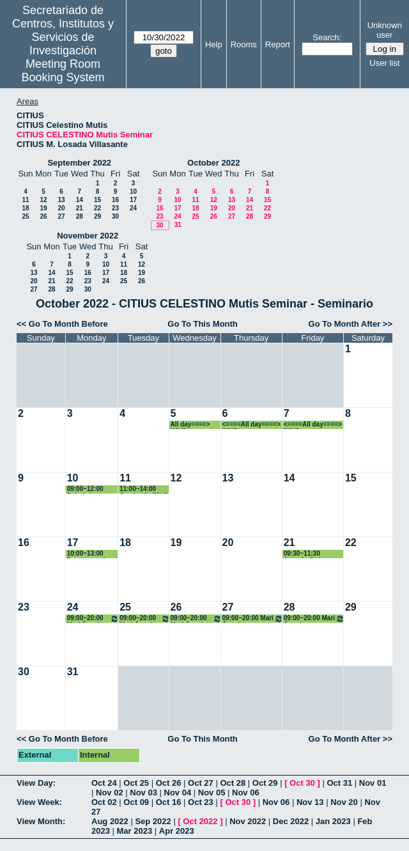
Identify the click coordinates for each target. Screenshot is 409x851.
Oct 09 (136, 802)
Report (277, 44)
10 (133, 191)
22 (97, 208)
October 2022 (213, 163)
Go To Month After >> (350, 324)
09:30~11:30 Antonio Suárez (307, 554)
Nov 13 (310, 802)
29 (97, 216)
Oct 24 (104, 783)
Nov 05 (212, 792)
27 (61, 216)
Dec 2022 (291, 821)
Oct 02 (104, 802)
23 (115, 208)
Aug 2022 (109, 821)
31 (177, 224)
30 (115, 216)
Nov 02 (109, 792)
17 (133, 199)
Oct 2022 (200, 821)
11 (25, 199)
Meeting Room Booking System (63, 71)
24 (133, 208)
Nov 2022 (247, 821)
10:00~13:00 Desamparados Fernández (90, 554)
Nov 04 (178, 792)
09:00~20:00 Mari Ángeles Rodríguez (93, 618)
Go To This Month (202, 324)
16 (115, 199)
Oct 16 (168, 802)
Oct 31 (339, 783)
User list (384, 63)
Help (213, 44)
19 (43, 208)
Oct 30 (302, 783)
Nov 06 (245, 792)
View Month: (41, 821)
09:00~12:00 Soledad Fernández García (85, 489)
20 (61, 208)
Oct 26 (168, 783)
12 (43, 199)
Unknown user (384, 30)
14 (79, 199)
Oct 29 (265, 783)
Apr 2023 (176, 831)
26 (43, 216)
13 (61, 199)
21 (79, 208)
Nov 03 (143, 792)
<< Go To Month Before (62, 324)
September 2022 (79, 163)
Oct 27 (200, 783)
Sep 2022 (153, 821)
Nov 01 (373, 783)
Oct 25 (136, 783)
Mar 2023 (135, 831)
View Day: (36, 783)
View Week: (39, 802)
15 (97, 199)
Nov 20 (344, 802)
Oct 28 (232, 783)
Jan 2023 (333, 821)
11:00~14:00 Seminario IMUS (144, 489)
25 (25, 216)
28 (79, 216)
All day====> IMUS (190, 425)
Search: (327, 37)
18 (25, 208)
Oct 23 (200, 802)
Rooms (244, 44)
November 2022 (87, 235)
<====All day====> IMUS (251, 425)
